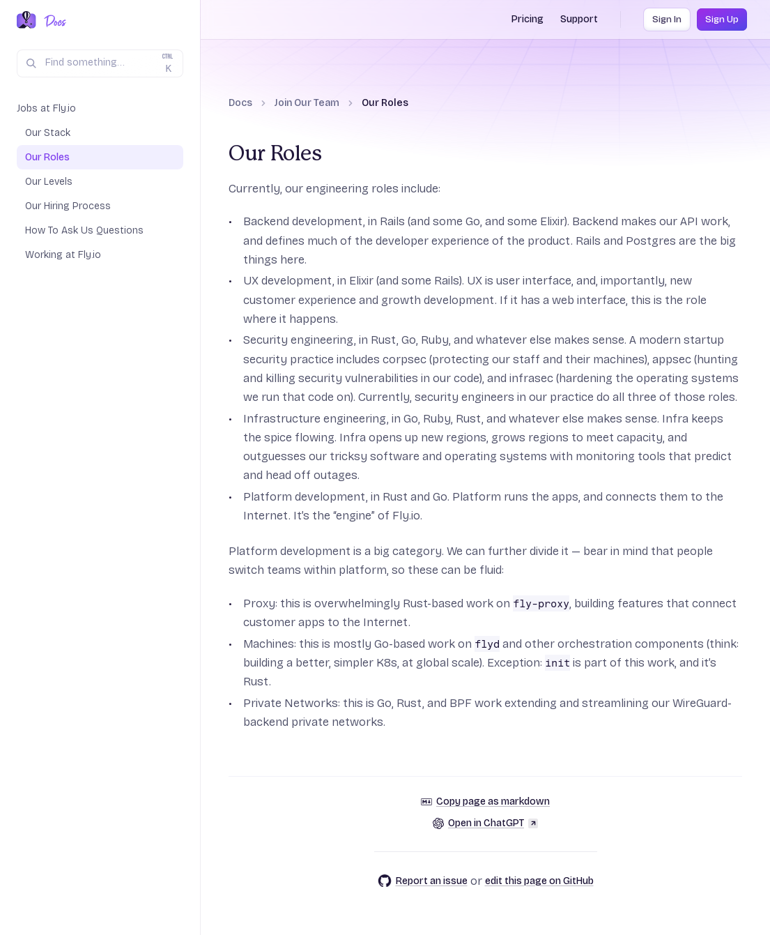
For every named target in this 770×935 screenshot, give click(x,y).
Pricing (527, 19)
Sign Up (722, 19)
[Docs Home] (52, 21)
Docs (240, 103)
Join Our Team (307, 103)
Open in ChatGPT (485, 823)
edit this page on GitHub (539, 881)
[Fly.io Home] (26, 21)
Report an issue (423, 881)
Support (579, 19)
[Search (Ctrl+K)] (100, 63)
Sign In (667, 19)
